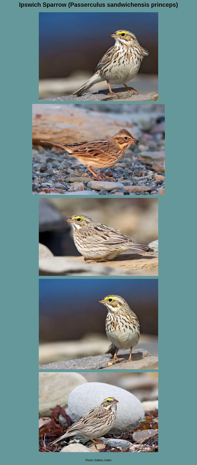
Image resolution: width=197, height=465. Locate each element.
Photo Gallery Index (98, 460)
